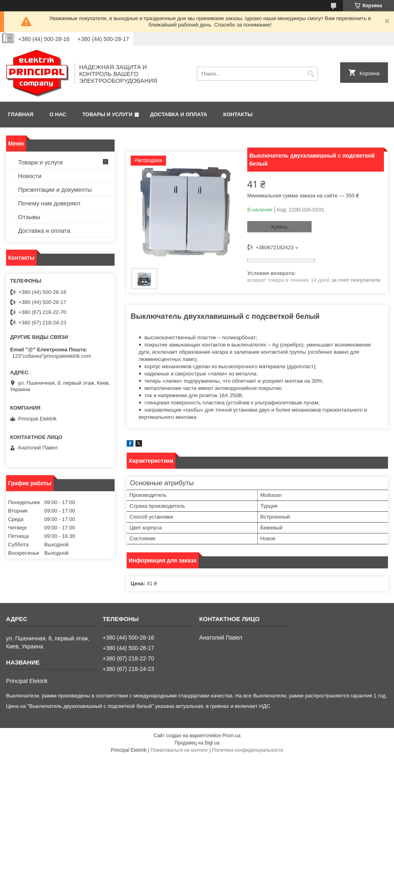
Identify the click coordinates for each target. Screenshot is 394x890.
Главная (20, 114)
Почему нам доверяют (49, 203)
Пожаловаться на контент (179, 750)
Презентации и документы (55, 189)
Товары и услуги (107, 114)
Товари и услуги (40, 162)
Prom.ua (231, 735)
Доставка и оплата (178, 114)
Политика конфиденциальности (247, 750)
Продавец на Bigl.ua (197, 743)
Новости (29, 175)
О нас (57, 114)
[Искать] (311, 74)
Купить (279, 227)
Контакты (237, 114)
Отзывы (29, 216)
